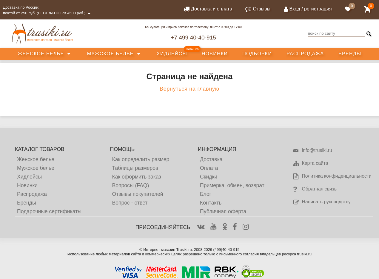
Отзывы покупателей (137, 194)
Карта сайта (310, 163)
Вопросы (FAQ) (130, 185)
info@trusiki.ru (312, 150)
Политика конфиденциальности (332, 176)
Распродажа (305, 53)
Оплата (209, 168)
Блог (205, 194)
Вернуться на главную (189, 89)
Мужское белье (110, 53)
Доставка (211, 159)
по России (29, 7)
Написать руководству (321, 202)
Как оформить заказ (136, 177)
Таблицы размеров (135, 168)
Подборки (257, 53)
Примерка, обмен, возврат (232, 185)
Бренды (349, 53)
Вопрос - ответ (129, 203)
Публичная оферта (223, 211)
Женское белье (41, 53)
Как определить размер (140, 159)
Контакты (211, 203)
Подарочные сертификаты (49, 211)
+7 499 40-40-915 (193, 37)
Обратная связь (315, 189)
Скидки (208, 177)
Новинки (215, 53)
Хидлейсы (172, 53)
